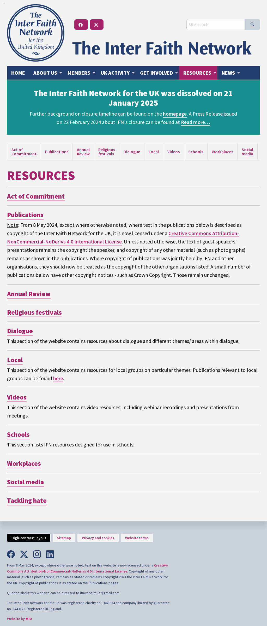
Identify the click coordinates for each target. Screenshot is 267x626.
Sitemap (64, 537)
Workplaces (222, 151)
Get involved (156, 72)
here (58, 378)
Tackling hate (27, 500)
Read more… (195, 122)
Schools (195, 151)
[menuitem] (18, 73)
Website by (19, 618)
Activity (115, 72)
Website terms (137, 537)
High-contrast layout (28, 537)
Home (18, 72)
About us (45, 72)
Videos (173, 151)
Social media (247, 151)
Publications (56, 151)
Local (154, 151)
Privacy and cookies (98, 537)
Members (79, 72)
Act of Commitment (24, 151)
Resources (197, 72)
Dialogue (132, 151)
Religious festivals (106, 151)
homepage (175, 113)
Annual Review (83, 151)
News (228, 72)
